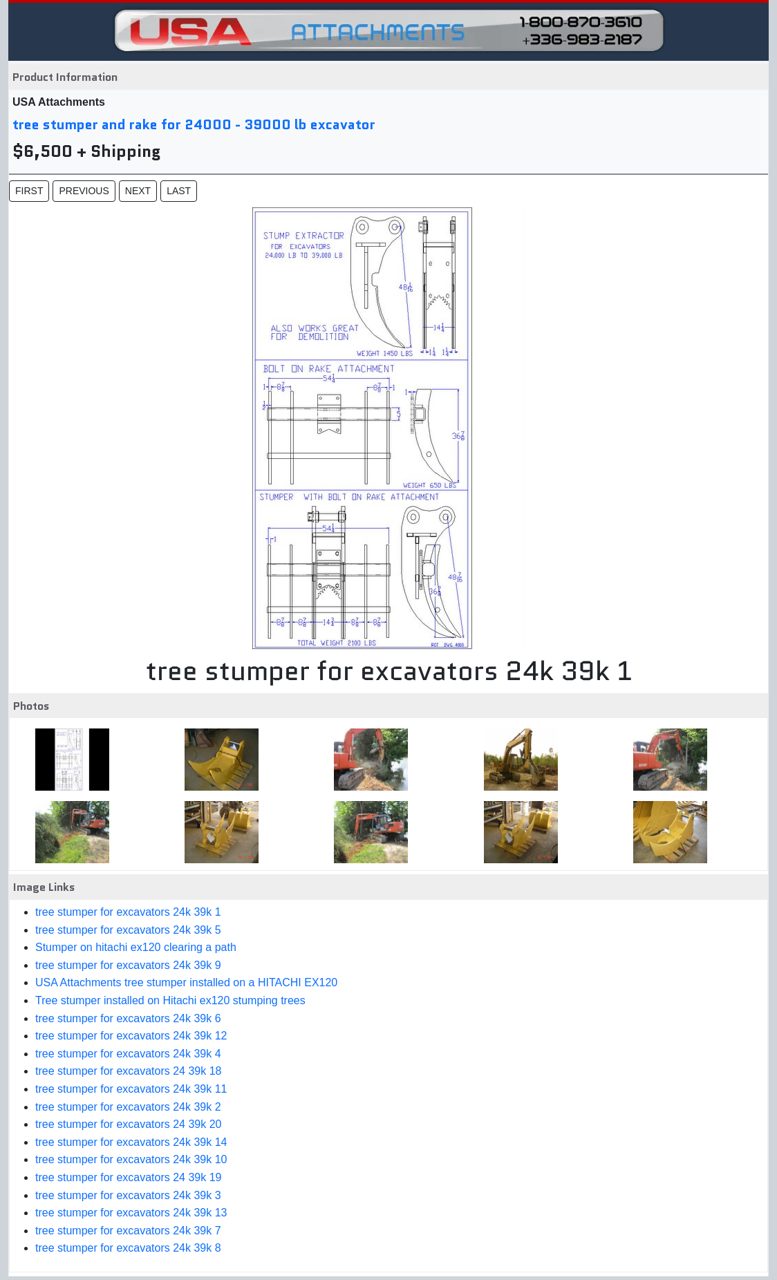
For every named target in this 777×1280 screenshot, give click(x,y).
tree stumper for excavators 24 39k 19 (128, 1177)
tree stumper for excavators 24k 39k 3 (128, 1195)
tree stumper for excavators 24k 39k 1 (128, 912)
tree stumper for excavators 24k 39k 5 (128, 930)
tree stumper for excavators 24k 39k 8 (128, 1248)
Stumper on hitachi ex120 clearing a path (135, 947)
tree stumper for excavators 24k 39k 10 (131, 1159)
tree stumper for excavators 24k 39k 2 (128, 1107)
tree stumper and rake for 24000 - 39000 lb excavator (193, 124)
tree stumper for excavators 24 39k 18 (128, 1071)
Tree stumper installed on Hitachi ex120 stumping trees (170, 1000)
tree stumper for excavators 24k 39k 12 (131, 1036)
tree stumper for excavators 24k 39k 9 (128, 965)
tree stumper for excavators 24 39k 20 (128, 1124)
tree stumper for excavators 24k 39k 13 (131, 1212)
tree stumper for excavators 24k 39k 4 (128, 1054)
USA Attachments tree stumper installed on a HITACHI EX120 (186, 982)
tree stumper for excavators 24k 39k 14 (131, 1142)
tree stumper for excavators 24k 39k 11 (131, 1089)
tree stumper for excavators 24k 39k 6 (128, 1018)
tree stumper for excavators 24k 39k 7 (128, 1230)
